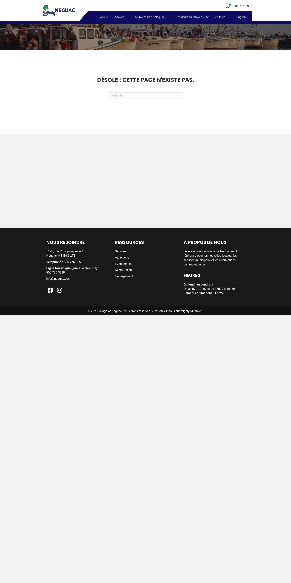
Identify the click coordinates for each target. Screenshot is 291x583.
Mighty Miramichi (192, 311)
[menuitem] (241, 17)
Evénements (123, 263)
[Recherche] (145, 95)
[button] (128, 17)
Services (120, 251)
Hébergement (124, 276)
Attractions (122, 257)
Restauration (123, 270)
